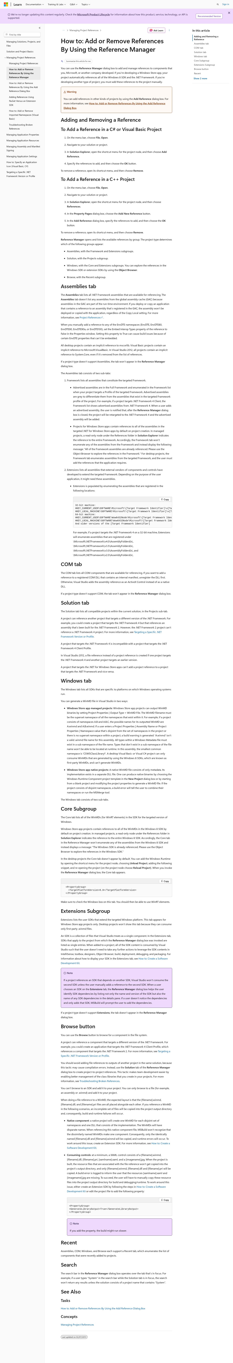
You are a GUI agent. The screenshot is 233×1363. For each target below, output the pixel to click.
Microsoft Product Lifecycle (93, 14)
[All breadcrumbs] (64, 30)
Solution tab (200, 52)
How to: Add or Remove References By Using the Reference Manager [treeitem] (21, 73)
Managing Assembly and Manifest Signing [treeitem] (23, 148)
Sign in (225, 4)
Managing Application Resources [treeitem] (22, 140)
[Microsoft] (6, 4)
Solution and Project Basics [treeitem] (19, 51)
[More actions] (169, 30)
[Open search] (218, 4)
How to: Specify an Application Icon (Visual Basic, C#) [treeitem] (21, 164)
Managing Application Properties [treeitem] (22, 134)
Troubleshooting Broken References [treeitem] (21, 126)
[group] (122, 514)
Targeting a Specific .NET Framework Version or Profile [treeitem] (20, 174)
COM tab (198, 47)
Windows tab (200, 56)
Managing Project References (84, 30)
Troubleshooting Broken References (100, 1081)
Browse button (201, 68)
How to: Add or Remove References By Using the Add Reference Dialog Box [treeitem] (23, 87)
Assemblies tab (201, 43)
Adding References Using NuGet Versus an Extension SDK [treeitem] (22, 100)
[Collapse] (39, 28)
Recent (197, 73)
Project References (90, 317)
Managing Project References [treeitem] (23, 63)
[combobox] (22, 34)
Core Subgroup (201, 60)
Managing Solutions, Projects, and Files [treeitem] (23, 43)
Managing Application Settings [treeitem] (21, 156)
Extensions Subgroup (204, 64)
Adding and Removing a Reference (206, 38)
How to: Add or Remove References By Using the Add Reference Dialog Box (103, 1308)
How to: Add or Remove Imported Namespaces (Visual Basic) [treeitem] (24, 114)
